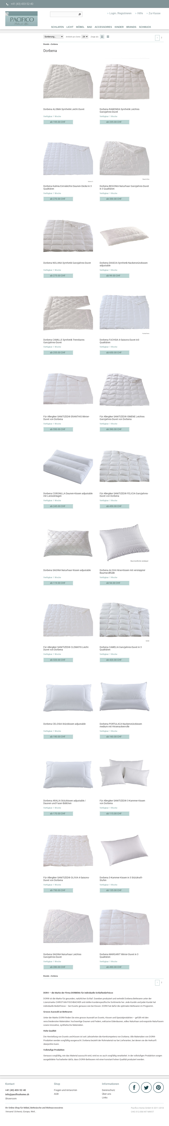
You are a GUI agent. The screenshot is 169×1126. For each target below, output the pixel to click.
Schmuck (145, 27)
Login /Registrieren (120, 13)
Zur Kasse (154, 13)
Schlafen (57, 27)
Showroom (11, 1098)
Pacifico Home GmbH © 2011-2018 (147, 1110)
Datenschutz (108, 1090)
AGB (56, 1094)
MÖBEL (80, 27)
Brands (131, 27)
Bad (89, 27)
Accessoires (103, 27)
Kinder (119, 27)
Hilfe (140, 13)
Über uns (106, 1094)
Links (104, 1097)
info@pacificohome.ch (17, 1094)
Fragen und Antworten (65, 1090)
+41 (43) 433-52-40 (19, 3)
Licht (70, 27)
